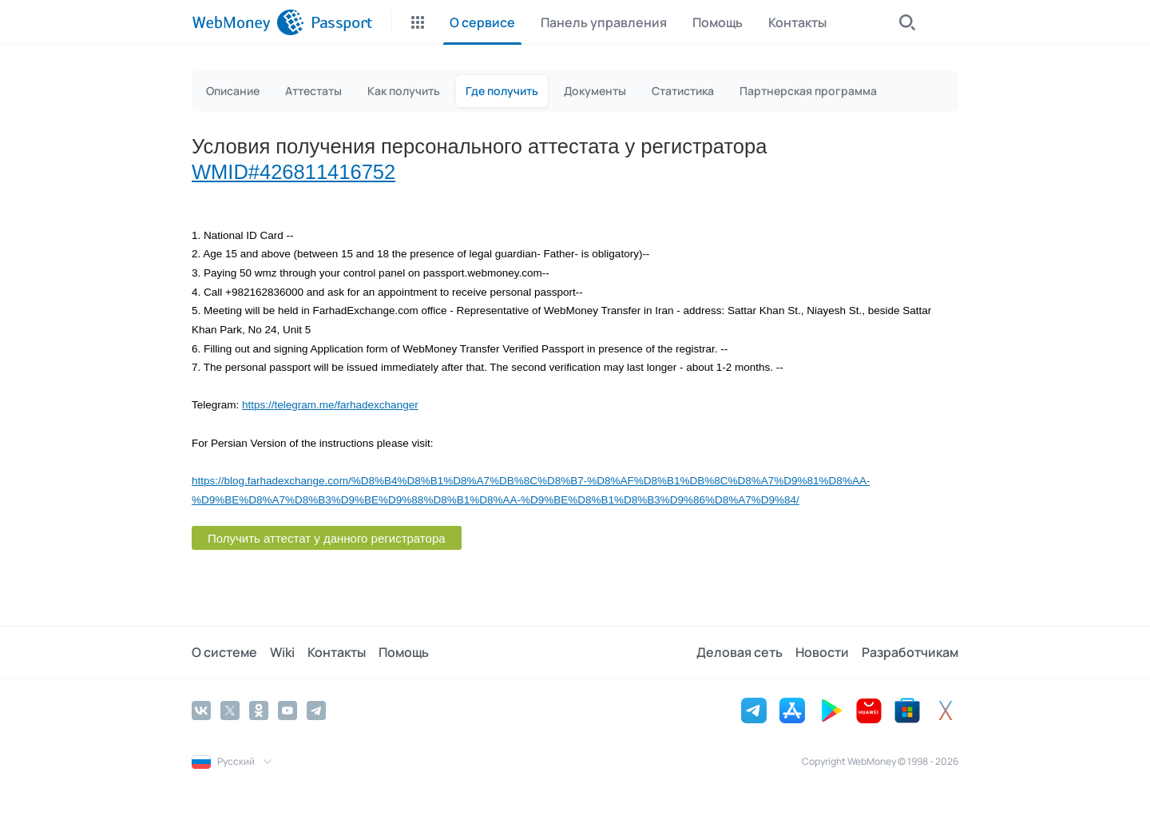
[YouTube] (287, 710)
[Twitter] (230, 710)
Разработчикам (910, 652)
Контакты (336, 652)
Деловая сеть (739, 652)
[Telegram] (316, 710)
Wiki (282, 652)
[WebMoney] (248, 22)
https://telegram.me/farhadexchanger (330, 405)
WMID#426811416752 (293, 172)
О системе (224, 652)
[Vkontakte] (201, 710)
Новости (822, 652)
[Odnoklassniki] (258, 710)
